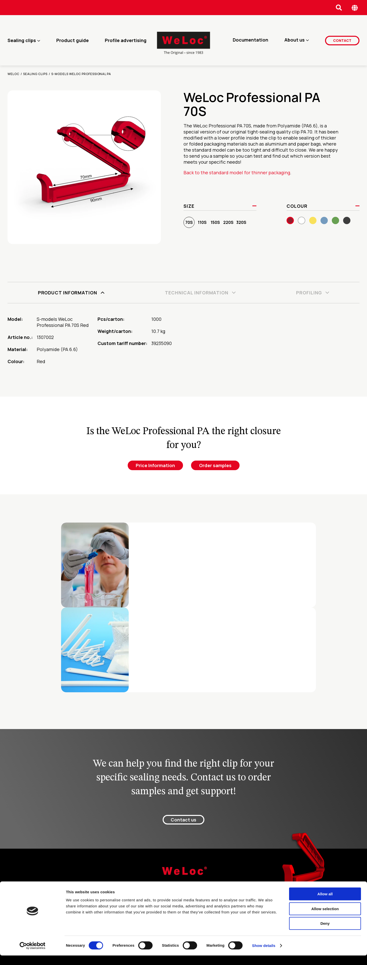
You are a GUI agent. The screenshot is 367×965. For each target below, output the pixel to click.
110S (202, 222)
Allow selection (325, 918)
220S (228, 222)
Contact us (183, 820)
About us (294, 40)
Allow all (325, 903)
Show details (264, 955)
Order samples (215, 465)
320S (241, 222)
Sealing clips (22, 40)
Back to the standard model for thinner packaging (237, 172)
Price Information (155, 465)
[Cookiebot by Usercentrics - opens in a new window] (33, 955)
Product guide (72, 40)
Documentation (250, 40)
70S (189, 222)
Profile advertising (126, 40)
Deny (325, 933)
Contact (342, 40)
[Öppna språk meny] (354, 8)
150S (215, 222)
